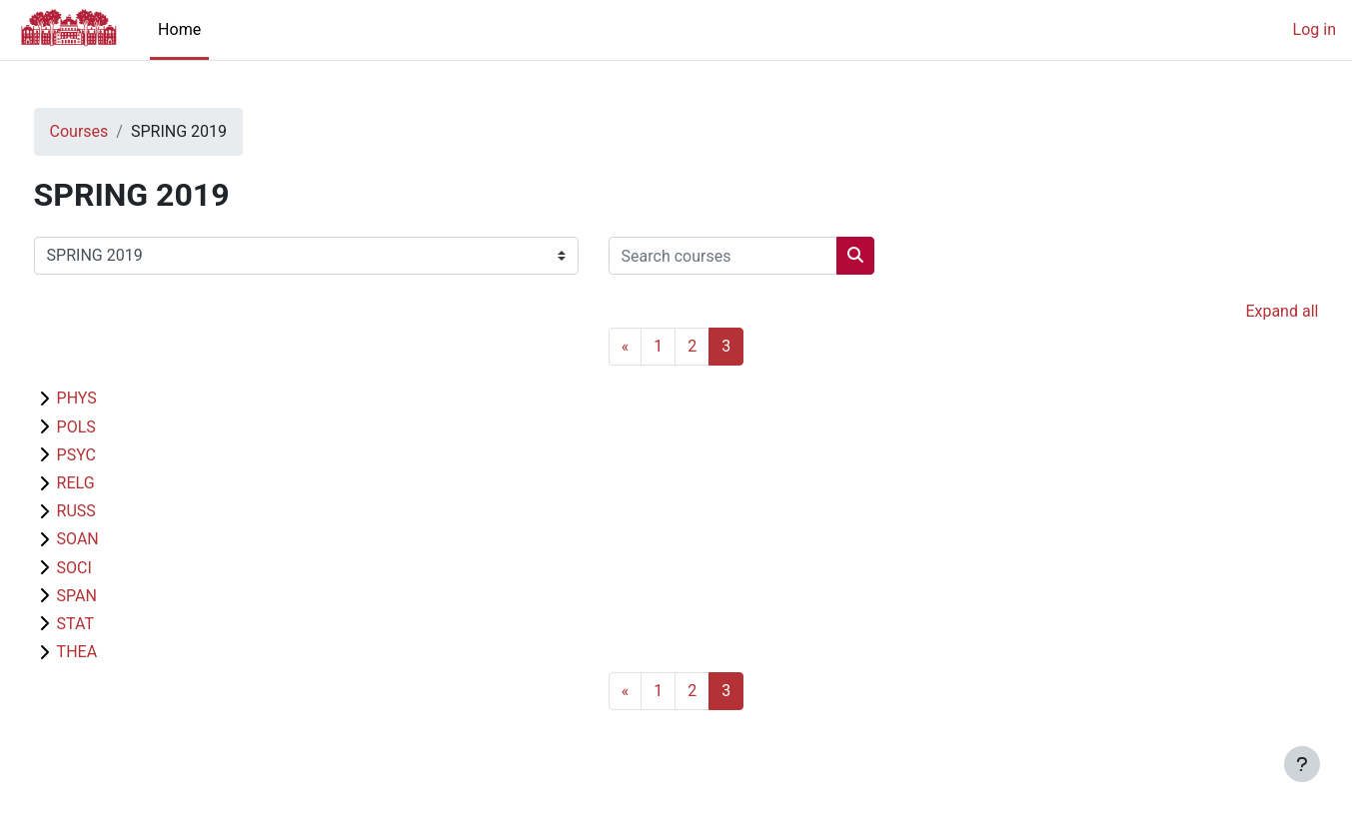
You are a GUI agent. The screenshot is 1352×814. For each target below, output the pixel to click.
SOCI (111, 567)
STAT (112, 623)
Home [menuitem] (179, 29)
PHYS (114, 398)
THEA (114, 651)
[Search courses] (760, 256)
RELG (113, 482)
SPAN (114, 595)
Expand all (1244, 311)
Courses (116, 131)
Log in (1314, 29)
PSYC (113, 454)
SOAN (115, 538)
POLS (113, 426)
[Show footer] (1302, 764)
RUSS (113, 510)
